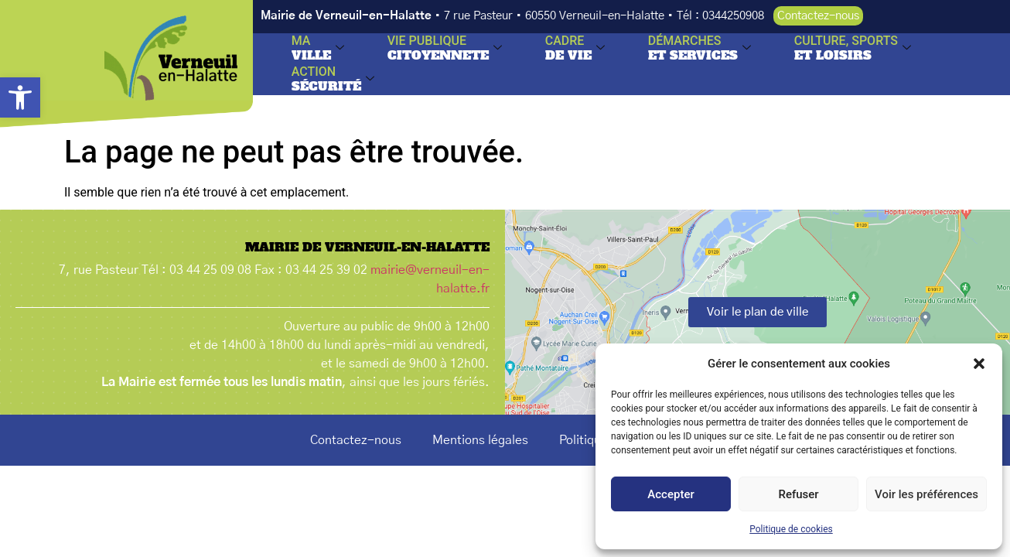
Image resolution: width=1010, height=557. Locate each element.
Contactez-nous (355, 440)
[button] (20, 97)
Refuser (798, 494)
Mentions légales (480, 440)
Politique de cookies (790, 529)
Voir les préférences (926, 494)
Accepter (670, 494)
